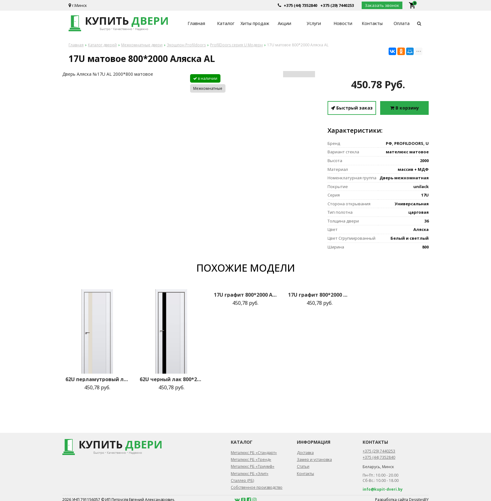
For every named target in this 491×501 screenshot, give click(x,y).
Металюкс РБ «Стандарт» (254, 452)
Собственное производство (256, 487)
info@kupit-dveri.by (383, 489)
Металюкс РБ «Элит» (249, 473)
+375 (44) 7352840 (300, 5)
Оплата (402, 23)
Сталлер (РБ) (242, 480)
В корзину (404, 108)
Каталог (226, 23)
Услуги (314, 23)
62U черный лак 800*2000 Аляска (171, 379)
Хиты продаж (254, 23)
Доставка (305, 452)
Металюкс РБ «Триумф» (252, 466)
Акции (284, 23)
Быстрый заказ (352, 108)
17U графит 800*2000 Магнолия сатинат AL (319, 294)
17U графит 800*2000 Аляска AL (245, 294)
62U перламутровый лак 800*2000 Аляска (97, 379)
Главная (196, 23)
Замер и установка (314, 459)
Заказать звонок (382, 5)
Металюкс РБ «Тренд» (251, 459)
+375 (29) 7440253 (337, 5)
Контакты (372, 23)
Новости (342, 23)
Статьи (303, 466)
